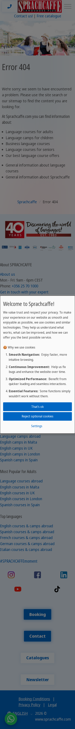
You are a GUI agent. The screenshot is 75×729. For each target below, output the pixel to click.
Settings (36, 426)
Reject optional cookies (37, 416)
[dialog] (37, 365)
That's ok (37, 407)
